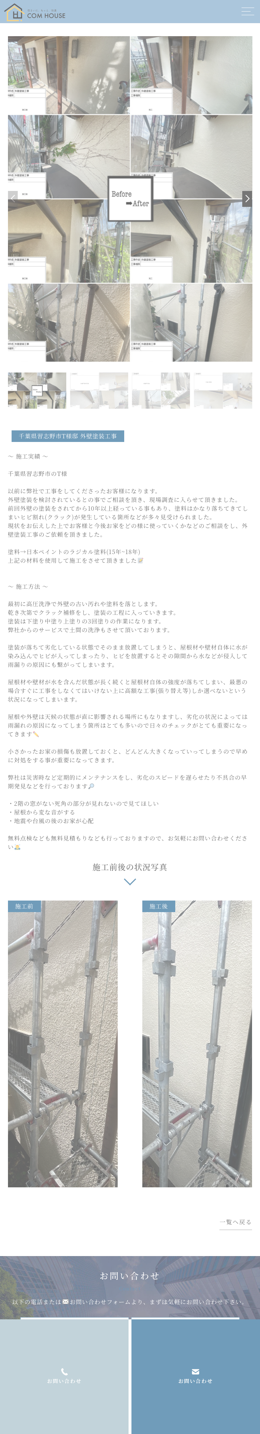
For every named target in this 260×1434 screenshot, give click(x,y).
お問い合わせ (195, 1380)
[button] (247, 199)
